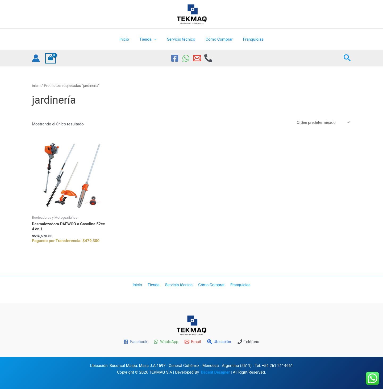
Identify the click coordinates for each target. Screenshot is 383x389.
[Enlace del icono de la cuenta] (36, 58)
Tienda (150, 39)
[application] (156, 39)
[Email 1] (197, 58)
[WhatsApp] (186, 58)
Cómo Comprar (216, 39)
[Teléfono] (248, 341)
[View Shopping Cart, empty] (50, 58)
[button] (347, 58)
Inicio (129, 39)
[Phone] (208, 58)
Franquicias (248, 39)
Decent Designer (215, 372)
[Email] (192, 341)
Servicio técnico (181, 39)
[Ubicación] (219, 341)
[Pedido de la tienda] (322, 122)
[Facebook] (175, 58)
